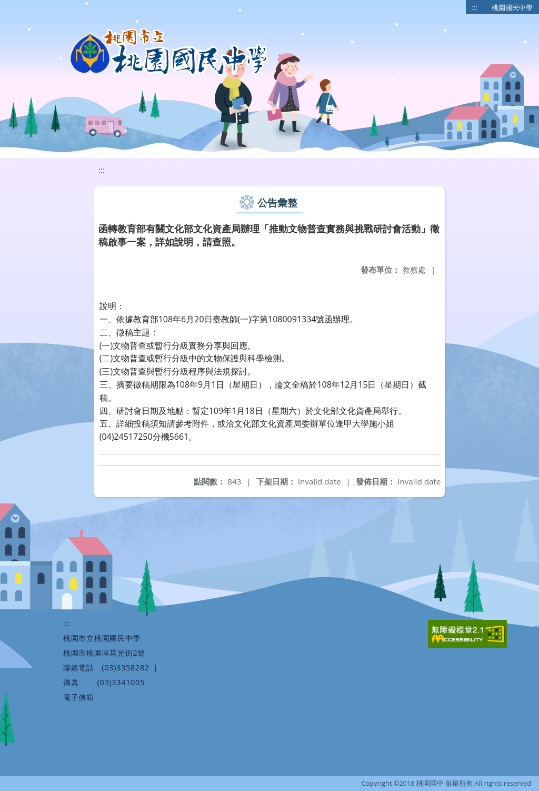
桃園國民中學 (512, 7)
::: (474, 7)
